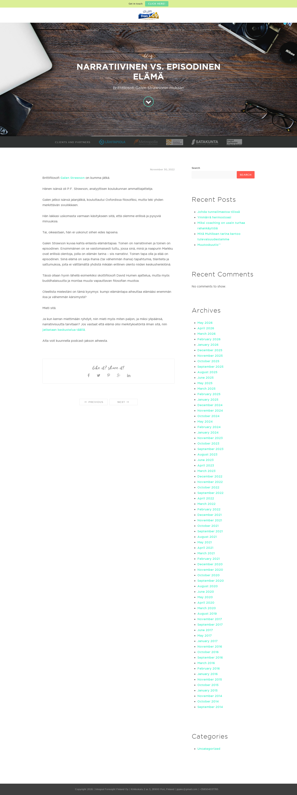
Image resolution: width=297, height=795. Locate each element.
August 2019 (207, 613)
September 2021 (210, 531)
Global (71, 30)
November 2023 (210, 438)
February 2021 (208, 558)
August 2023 (207, 454)
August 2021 (207, 536)
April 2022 (205, 498)
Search (196, 168)
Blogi (154, 30)
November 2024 (210, 410)
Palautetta (203, 30)
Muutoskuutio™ (209, 244)
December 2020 (210, 564)
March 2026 (206, 333)
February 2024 (209, 427)
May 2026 (205, 322)
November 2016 (209, 646)
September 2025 (210, 366)
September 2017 (210, 624)
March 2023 (206, 471)
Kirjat (136, 30)
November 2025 (210, 355)
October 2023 (208, 443)
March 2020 (206, 608)
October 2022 (208, 487)
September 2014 (210, 707)
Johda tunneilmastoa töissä (218, 211)
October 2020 (208, 575)
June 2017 (205, 630)
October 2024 (208, 416)
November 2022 (210, 482)
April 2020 (205, 602)
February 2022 (208, 509)
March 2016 (206, 663)
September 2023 (210, 449)
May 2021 (204, 542)
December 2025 (209, 350)
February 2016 (208, 668)
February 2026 (209, 339)
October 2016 (208, 652)
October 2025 (208, 361)
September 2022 (210, 492)
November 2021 (209, 520)
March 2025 (206, 388)
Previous (93, 402)
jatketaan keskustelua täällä (63, 329)
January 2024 (208, 432)
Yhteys (226, 30)
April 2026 (205, 328)
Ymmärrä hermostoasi (214, 217)
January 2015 (207, 690)
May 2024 (205, 421)
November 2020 (210, 569)
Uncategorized (208, 748)
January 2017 (207, 641)
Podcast (115, 30)
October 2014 (208, 701)
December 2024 (210, 405)
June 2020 (205, 591)
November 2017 (209, 619)
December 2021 (209, 514)
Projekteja (176, 30)
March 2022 (206, 503)
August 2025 (207, 372)
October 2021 (208, 525)
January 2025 (207, 399)
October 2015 (208, 685)
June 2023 (205, 460)
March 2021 (206, 553)
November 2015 (209, 679)
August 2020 (207, 586)
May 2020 (205, 597)
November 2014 (209, 696)
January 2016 (207, 674)
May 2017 (204, 635)
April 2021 (205, 547)
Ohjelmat (92, 30)
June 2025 (205, 377)
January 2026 (208, 344)
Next (123, 402)
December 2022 (209, 476)
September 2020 (210, 580)
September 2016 (210, 657)
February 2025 (208, 394)
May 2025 (205, 383)
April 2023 (205, 465)
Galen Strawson (72, 177)
